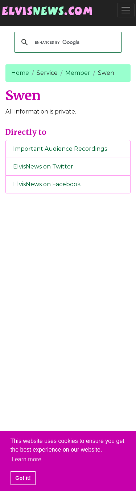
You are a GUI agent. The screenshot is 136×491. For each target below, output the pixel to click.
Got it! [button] (22, 478)
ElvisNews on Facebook (47, 184)
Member (77, 72)
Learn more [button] (26, 459)
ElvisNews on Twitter (43, 166)
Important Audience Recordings (60, 148)
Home (20, 72)
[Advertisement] (68, 319)
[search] (67, 42)
